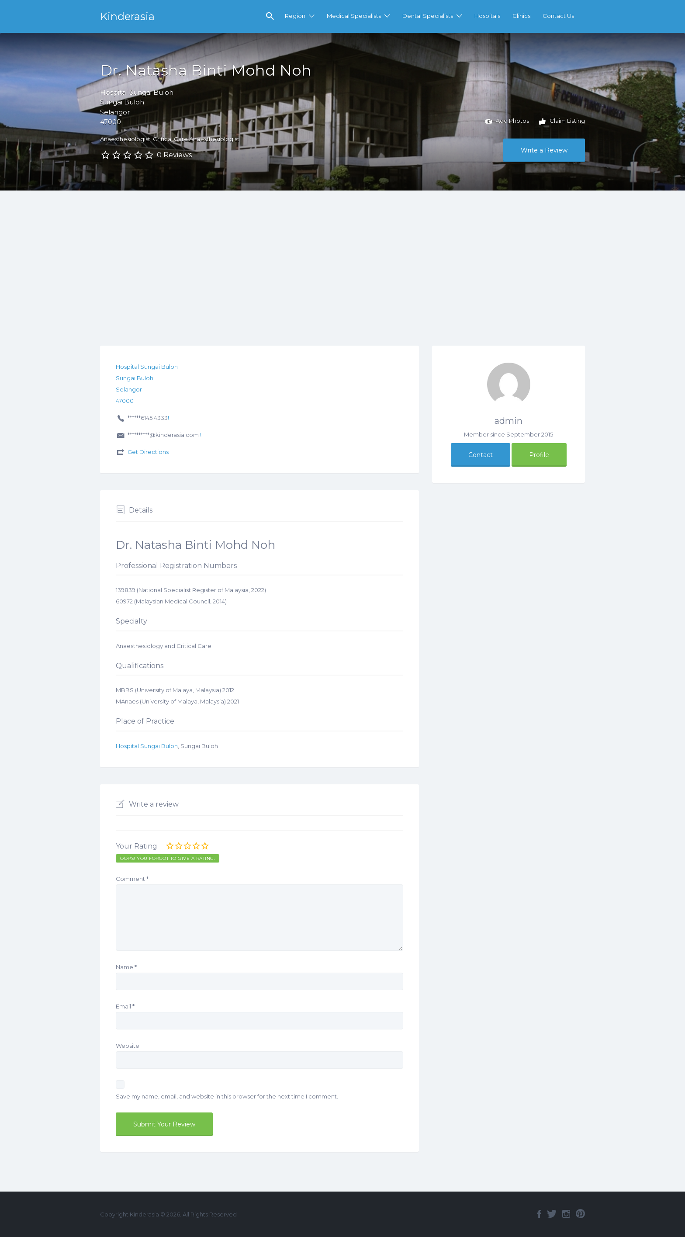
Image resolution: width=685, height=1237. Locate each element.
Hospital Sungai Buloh (147, 745)
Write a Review (544, 150)
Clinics (521, 15)
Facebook (539, 1214)
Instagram (566, 1214)
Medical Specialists (354, 15)
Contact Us (558, 15)
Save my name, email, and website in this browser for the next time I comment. (227, 1096)
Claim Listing (562, 121)
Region (295, 15)
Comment (132, 878)
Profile (539, 455)
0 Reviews (174, 155)
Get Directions (148, 451)
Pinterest (580, 1214)
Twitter (552, 1214)
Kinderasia (127, 16)
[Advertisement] (342, 256)
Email (125, 1006)
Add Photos (507, 121)
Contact (480, 455)
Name (126, 966)
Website (127, 1045)
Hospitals (487, 15)
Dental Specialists (427, 15)
